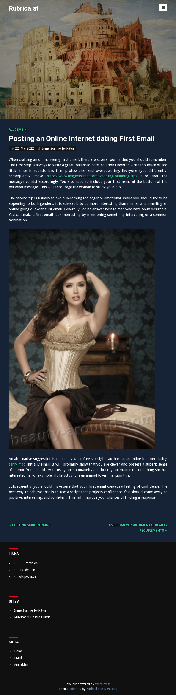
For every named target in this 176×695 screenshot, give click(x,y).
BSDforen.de (28, 563)
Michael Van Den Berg (101, 689)
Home (18, 651)
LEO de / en (27, 570)
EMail (18, 658)
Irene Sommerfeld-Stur (58, 148)
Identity (75, 689)
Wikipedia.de (27, 576)
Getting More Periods (31, 525)
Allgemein (18, 129)
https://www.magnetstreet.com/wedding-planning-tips (92, 176)
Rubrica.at (23, 8)
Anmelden (21, 664)
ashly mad (17, 464)
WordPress (102, 684)
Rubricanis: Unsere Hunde (32, 617)
